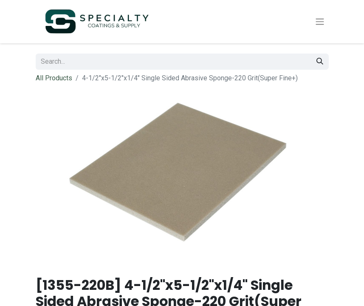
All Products (54, 78)
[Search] (320, 62)
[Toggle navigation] (320, 22)
